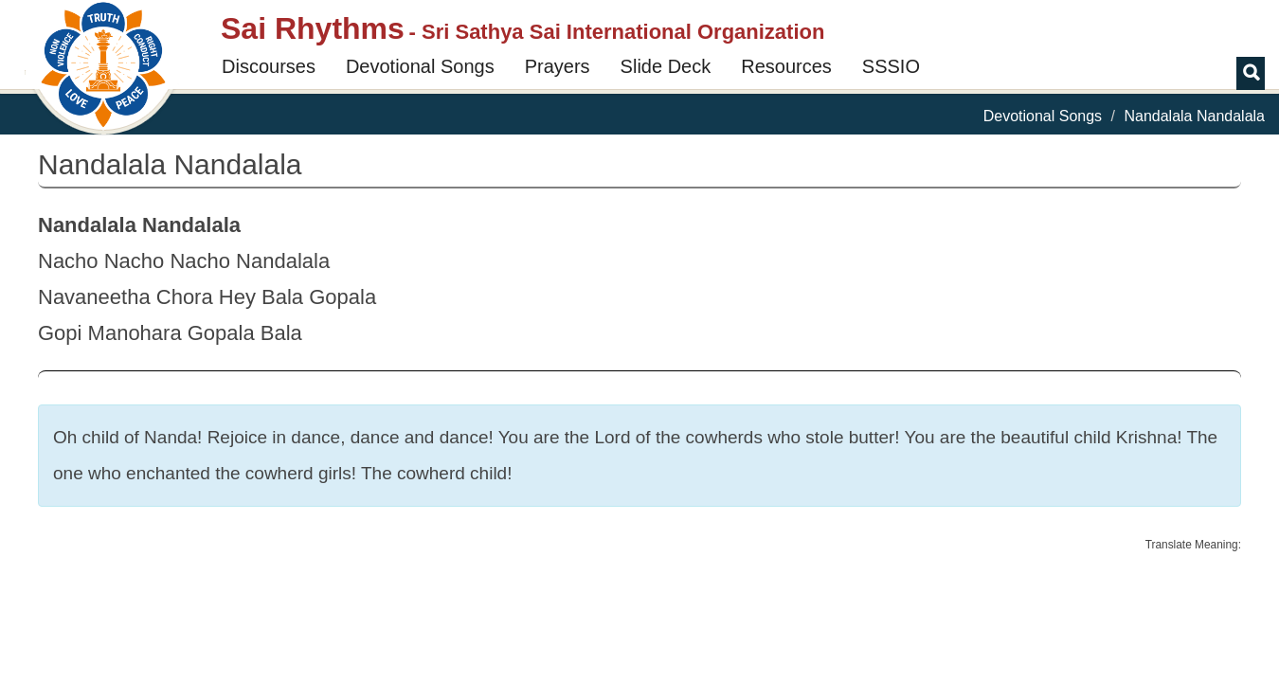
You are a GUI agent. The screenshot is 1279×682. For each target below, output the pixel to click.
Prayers (557, 66)
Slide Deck (666, 66)
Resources (786, 66)
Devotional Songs (420, 66)
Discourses (268, 66)
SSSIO (891, 66)
